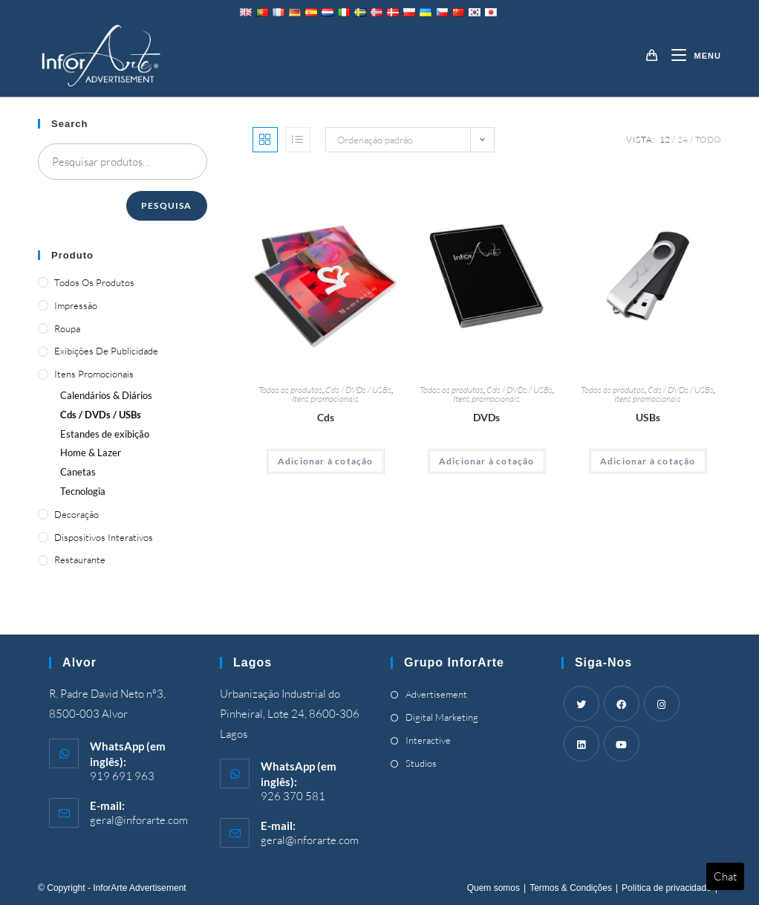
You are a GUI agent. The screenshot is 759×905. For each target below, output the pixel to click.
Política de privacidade (666, 888)
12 (664, 139)
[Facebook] (621, 703)
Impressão (75, 305)
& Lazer (90, 452)
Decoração (76, 514)
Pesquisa (166, 205)
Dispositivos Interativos (103, 537)
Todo (708, 139)
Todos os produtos (290, 389)
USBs (648, 417)
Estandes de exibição (104, 434)
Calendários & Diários (106, 395)
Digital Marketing (441, 717)
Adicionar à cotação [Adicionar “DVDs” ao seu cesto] (487, 461)
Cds (325, 417)
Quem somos (493, 888)
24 (682, 139)
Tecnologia (82, 491)
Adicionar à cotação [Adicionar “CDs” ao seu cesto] (326, 461)
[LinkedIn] (581, 744)
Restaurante (79, 559)
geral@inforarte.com (139, 820)
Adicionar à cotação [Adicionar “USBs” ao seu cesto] (648, 461)
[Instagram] (662, 703)
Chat (725, 876)
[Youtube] (621, 744)
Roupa (67, 328)
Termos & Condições (571, 888)
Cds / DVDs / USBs (358, 389)
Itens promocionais (325, 398)
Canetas (78, 472)
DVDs (486, 417)
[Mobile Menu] (690, 55)
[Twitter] (581, 703)
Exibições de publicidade (106, 351)
